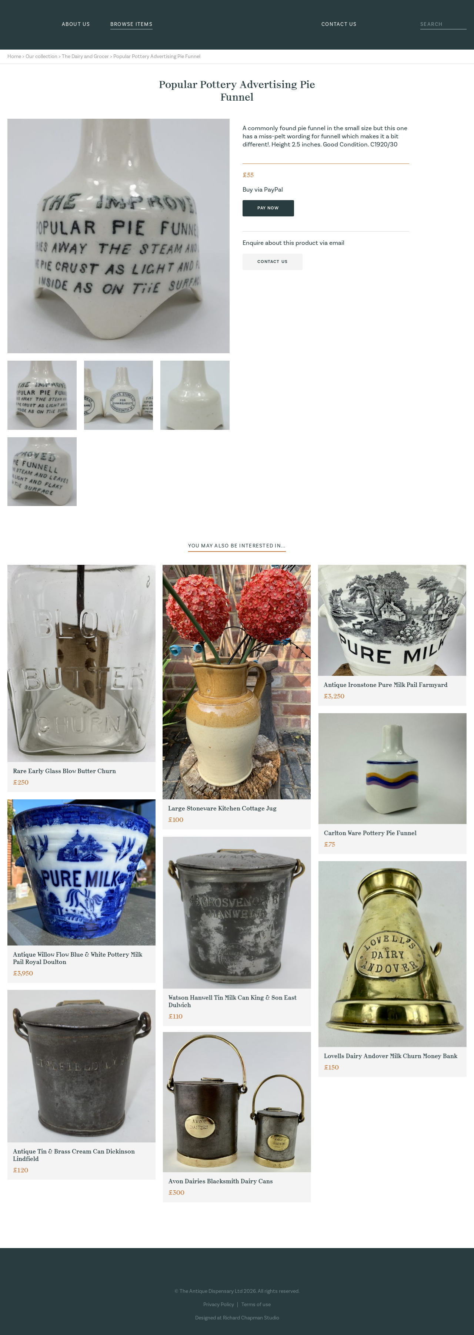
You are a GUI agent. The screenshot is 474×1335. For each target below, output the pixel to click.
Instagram (223, 1275)
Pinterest (240, 1275)
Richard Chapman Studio (251, 1318)
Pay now (268, 208)
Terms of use (256, 1304)
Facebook (205, 1275)
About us (76, 24)
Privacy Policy (218, 1304)
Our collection (41, 56)
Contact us (339, 24)
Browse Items (131, 24)
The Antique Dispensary (237, 24)
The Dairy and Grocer (85, 56)
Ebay (263, 1275)
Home (14, 56)
